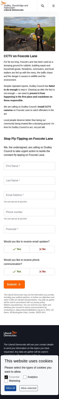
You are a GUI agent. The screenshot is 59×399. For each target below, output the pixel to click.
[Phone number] (29, 212)
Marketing (14, 380)
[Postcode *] (29, 229)
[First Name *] (29, 166)
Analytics (33, 377)
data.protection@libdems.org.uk (29, 310)
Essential (14, 377)
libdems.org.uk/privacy (13, 305)
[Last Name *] (29, 180)
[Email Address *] (29, 195)
